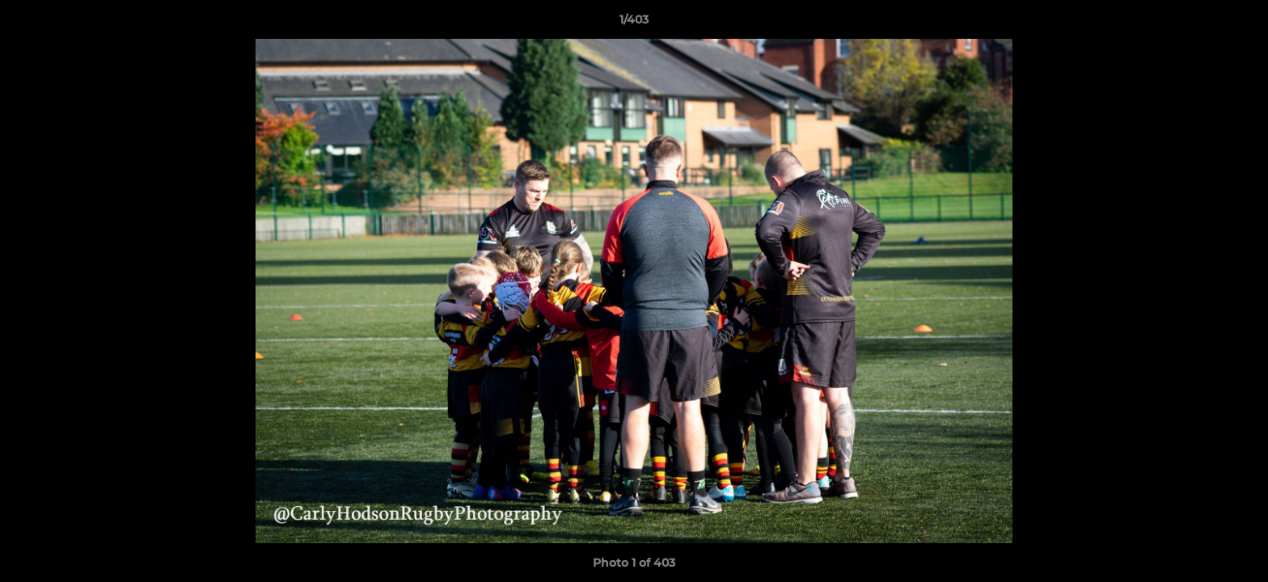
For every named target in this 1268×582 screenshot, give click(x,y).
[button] (1239, 23)
